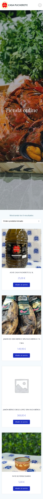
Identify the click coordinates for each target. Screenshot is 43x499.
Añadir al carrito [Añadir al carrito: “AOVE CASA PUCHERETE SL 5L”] (21, 285)
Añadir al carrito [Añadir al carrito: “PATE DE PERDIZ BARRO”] (21, 488)
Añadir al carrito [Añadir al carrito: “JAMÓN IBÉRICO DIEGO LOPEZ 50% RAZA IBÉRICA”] (21, 422)
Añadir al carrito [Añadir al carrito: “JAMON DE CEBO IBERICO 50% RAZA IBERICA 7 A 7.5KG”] (21, 355)
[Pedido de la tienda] (21, 221)
